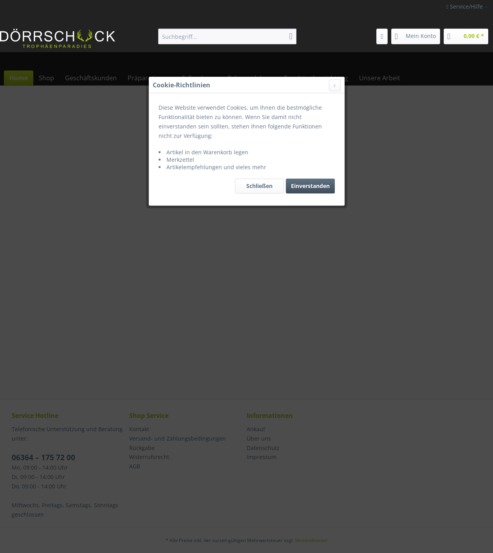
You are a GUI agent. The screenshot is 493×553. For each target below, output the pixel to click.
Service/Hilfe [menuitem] (465, 6)
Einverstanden (310, 186)
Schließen (259, 186)
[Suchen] (290, 36)
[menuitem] (227, 36)
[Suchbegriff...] (227, 36)
